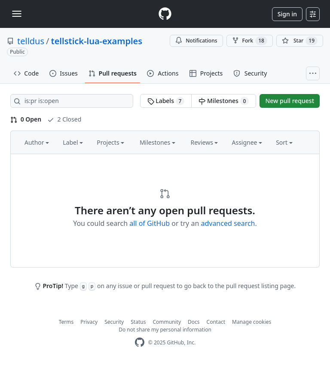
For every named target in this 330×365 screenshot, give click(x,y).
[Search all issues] (71, 101)
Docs (194, 321)
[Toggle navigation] (16, 13)
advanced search (228, 223)
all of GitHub (149, 223)
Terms (66, 321)
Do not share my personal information (165, 329)
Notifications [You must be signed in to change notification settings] (196, 40)
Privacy (89, 321)
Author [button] (36, 142)
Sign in (287, 14)
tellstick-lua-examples (97, 41)
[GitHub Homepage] (139, 342)
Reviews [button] (204, 142)
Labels (166, 101)
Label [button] (73, 142)
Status (138, 321)
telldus (30, 41)
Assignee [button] (247, 142)
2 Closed (64, 119)
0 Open (25, 119)
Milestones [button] (157, 142)
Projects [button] (110, 142)
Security (114, 321)
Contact (216, 321)
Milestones (224, 101)
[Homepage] (165, 14)
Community (167, 321)
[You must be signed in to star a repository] (299, 41)
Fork (249, 40)
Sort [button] (284, 142)
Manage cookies (251, 321)
